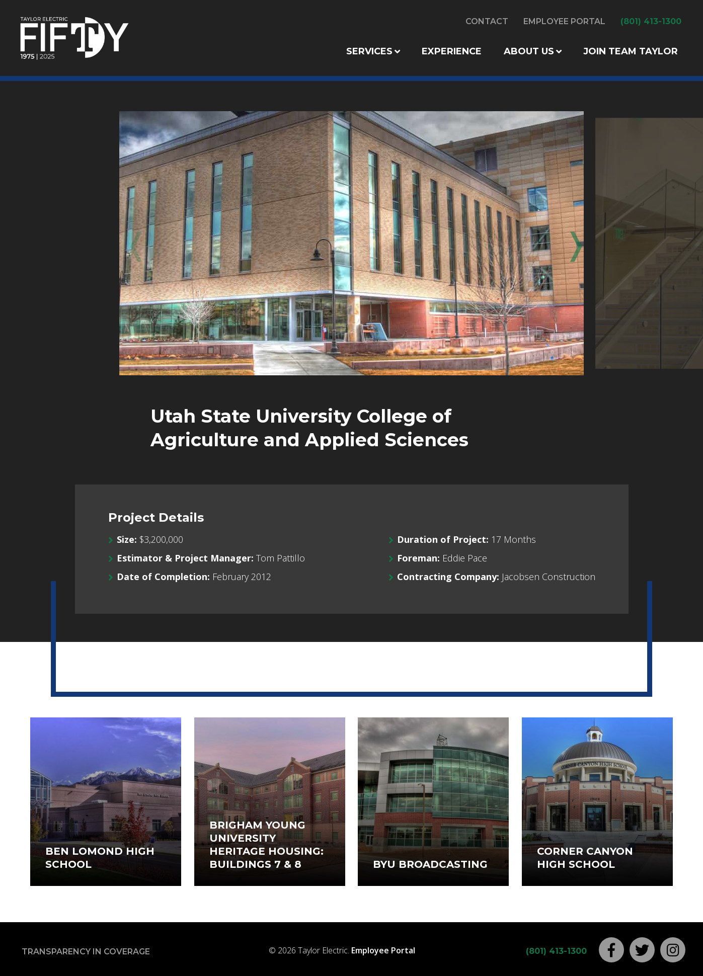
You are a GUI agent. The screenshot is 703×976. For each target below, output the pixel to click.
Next (569, 243)
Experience (452, 51)
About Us (529, 51)
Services (369, 51)
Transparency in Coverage (86, 951)
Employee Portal (564, 21)
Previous (134, 243)
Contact (486, 21)
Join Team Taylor (630, 51)
